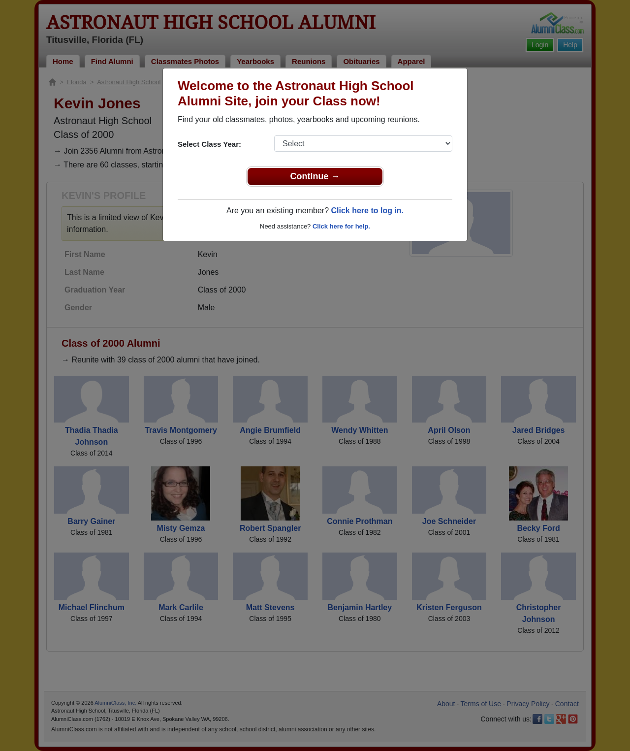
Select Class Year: (209, 144)
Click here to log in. (367, 210)
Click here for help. (341, 226)
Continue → (315, 176)
